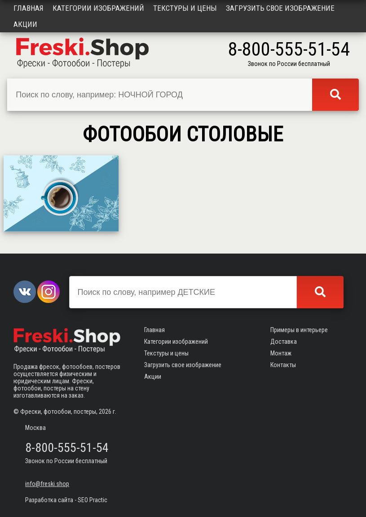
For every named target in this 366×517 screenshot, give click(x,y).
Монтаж (280, 353)
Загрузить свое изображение (280, 8)
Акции (25, 24)
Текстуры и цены (185, 8)
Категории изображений (98, 8)
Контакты (283, 364)
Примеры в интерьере (299, 329)
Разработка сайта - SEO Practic (66, 500)
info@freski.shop (47, 483)
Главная (28, 8)
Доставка (283, 341)
